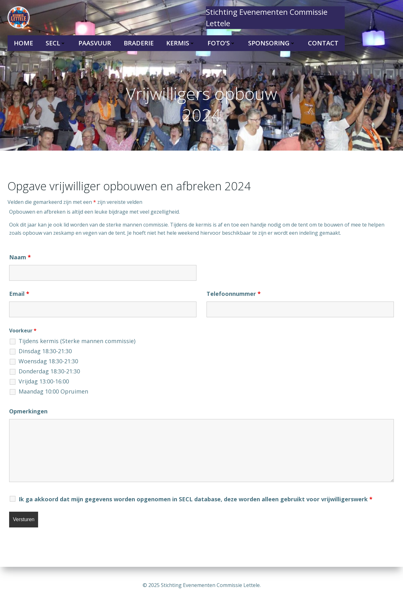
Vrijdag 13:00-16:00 (44, 381)
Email (19, 293)
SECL (56, 43)
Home (23, 43)
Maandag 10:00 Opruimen (53, 391)
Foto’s (221, 43)
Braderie (139, 43)
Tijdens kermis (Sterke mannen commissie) (77, 341)
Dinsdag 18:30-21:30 (45, 351)
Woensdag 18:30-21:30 (48, 361)
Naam (20, 257)
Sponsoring (271, 43)
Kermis (180, 43)
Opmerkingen (28, 411)
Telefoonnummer (234, 293)
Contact (323, 43)
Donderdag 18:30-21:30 (49, 371)
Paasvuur (94, 43)
